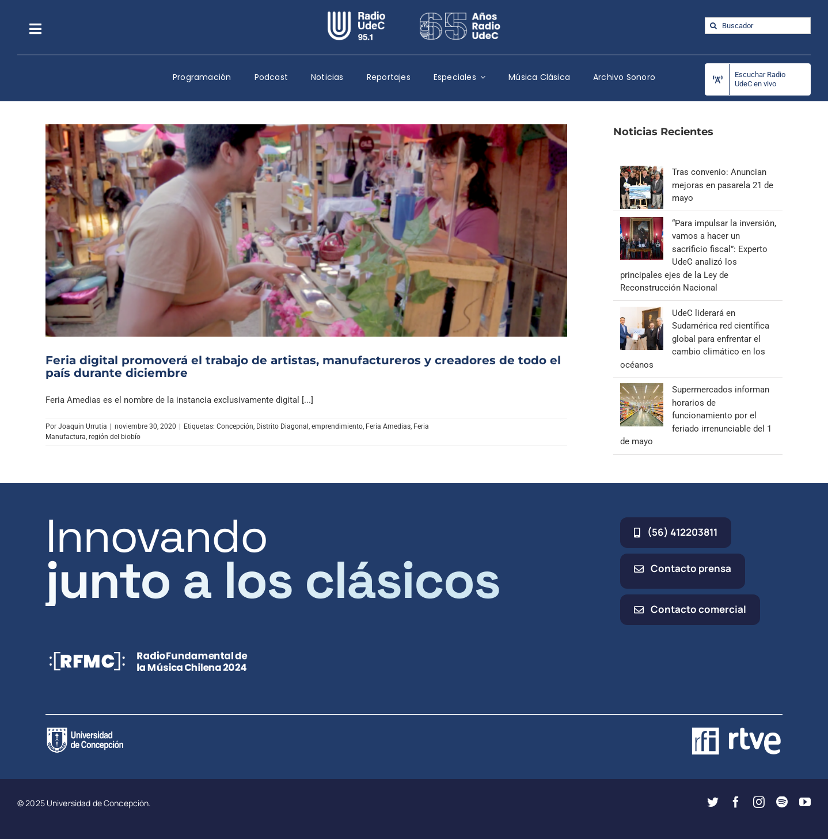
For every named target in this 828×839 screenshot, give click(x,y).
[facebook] (736, 802)
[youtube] (805, 802)
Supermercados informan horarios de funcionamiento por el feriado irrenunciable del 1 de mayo (696, 415)
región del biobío (114, 437)
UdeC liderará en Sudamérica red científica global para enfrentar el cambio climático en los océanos (694, 339)
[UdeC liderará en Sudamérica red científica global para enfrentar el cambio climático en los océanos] (641, 313)
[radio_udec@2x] (356, 15)
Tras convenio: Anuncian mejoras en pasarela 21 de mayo (722, 185)
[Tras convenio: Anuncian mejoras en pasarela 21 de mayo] (641, 172)
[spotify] (782, 802)
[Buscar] (713, 25)
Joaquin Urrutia (82, 426)
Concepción (235, 426)
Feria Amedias (388, 426)
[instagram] (759, 802)
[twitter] (713, 802)
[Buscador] (758, 25)
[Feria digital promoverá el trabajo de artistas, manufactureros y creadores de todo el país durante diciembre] (306, 230)
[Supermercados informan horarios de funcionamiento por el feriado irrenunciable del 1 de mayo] (641, 389)
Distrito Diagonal (282, 426)
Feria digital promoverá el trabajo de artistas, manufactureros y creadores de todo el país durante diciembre (303, 366)
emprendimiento (337, 426)
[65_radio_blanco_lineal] (460, 15)
